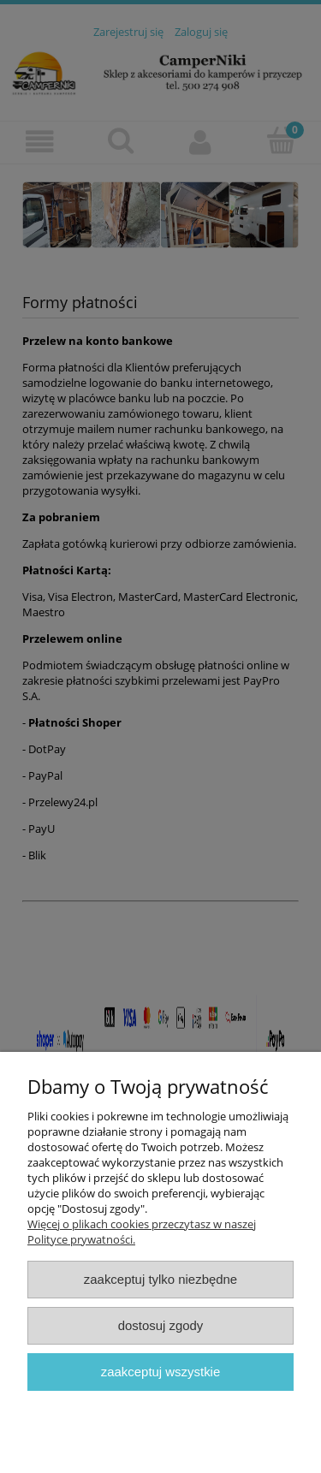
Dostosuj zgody (161, 1325)
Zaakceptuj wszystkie (160, 1371)
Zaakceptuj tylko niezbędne (160, 1279)
